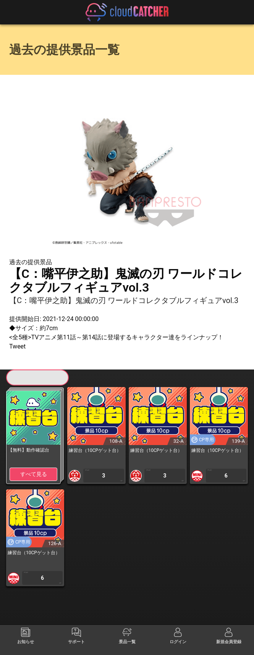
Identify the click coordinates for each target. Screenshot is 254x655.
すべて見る (33, 474)
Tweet (17, 346)
